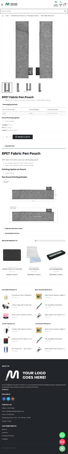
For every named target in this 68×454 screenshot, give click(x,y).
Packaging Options (12, 130)
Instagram (13, 399)
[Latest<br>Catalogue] (56, 2)
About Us (4, 429)
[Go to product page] (12, 255)
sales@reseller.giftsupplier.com (14, 411)
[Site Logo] (11, 4)
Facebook (4, 399)
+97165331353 (10, 414)
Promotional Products (8, 436)
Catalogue (5, 439)
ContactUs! (60, 5)
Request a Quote (24, 137)
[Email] (62, 442)
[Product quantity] (7, 137)
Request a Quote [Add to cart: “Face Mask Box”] (35, 274)
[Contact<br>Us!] (61, 2)
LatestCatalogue (56, 5)
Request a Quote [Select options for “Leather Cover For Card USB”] (12, 274)
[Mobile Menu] (2, 4)
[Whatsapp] (62, 435)
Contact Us (5, 432)
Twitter (8, 399)
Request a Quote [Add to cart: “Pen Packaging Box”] (56, 274)
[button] (35, 241)
